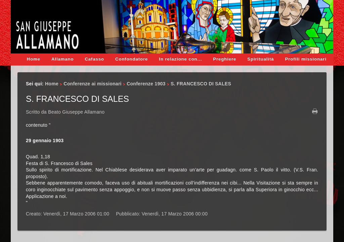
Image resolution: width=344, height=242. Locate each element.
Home (33, 59)
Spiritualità (260, 59)
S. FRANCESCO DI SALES (77, 99)
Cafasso (94, 59)
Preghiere (224, 59)
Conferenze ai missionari (92, 83)
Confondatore (131, 59)
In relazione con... (180, 59)
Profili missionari (306, 59)
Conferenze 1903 (146, 83)
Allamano (62, 59)
